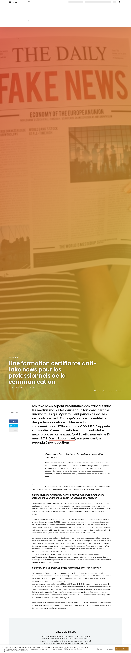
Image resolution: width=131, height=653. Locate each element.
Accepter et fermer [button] (121, 649)
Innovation (13, 357)
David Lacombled (62, 438)
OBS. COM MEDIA (17, 387)
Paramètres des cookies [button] (105, 649)
